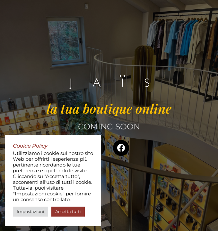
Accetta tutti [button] (68, 211)
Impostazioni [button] (30, 211)
